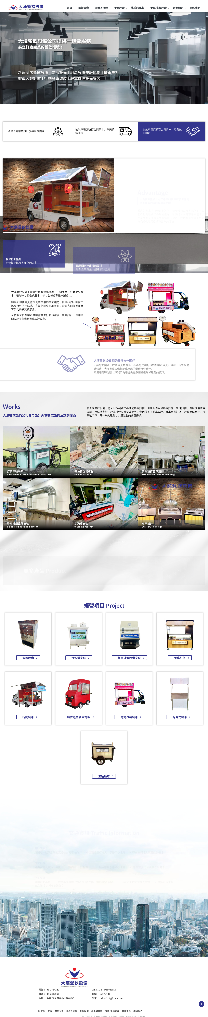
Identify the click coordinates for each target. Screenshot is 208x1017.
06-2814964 (89, 981)
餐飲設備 (119, 7)
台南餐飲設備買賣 (101, 1004)
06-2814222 (89, 977)
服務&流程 (101, 7)
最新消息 (178, 7)
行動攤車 (141, 1004)
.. (112, 1013)
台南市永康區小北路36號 (96, 986)
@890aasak (146, 977)
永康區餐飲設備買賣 (117, 1004)
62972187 (141, 981)
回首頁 (78, 998)
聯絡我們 (195, 7)
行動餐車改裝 (131, 1004)
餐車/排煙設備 (158, 7)
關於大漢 (83, 7)
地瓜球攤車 (137, 7)
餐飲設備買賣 (87, 1004)
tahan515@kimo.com (148, 986)
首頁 (69, 7)
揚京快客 (94, 1013)
